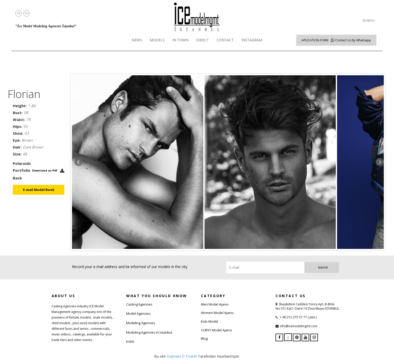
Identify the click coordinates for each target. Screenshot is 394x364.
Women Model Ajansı (217, 312)
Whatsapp (353, 40)
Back (17, 177)
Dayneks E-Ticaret (182, 356)
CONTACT (225, 40)
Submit (323, 267)
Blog (204, 338)
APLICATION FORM (315, 40)
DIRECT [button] (202, 40)
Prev (79, 162)
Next (380, 162)
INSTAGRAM (251, 40)
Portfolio (21, 170)
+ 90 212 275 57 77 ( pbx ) (298, 317)
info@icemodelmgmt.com (298, 326)
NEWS (137, 40)
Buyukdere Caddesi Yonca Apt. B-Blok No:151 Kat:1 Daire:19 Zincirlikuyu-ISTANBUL (307, 306)
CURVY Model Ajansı (216, 330)
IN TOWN (180, 40)
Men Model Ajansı (215, 304)
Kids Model (209, 321)
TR (18, 13)
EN (27, 13)
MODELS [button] (157, 40)
